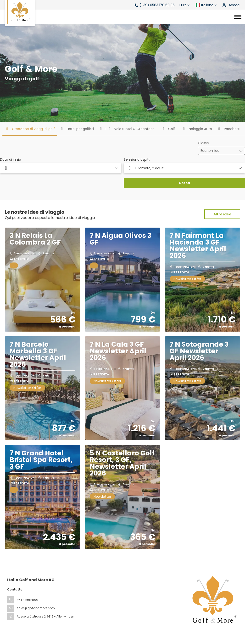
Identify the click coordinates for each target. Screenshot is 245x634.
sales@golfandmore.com (36, 608)
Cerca (184, 182)
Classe (203, 143)
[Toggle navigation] (237, 16)
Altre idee (222, 214)
